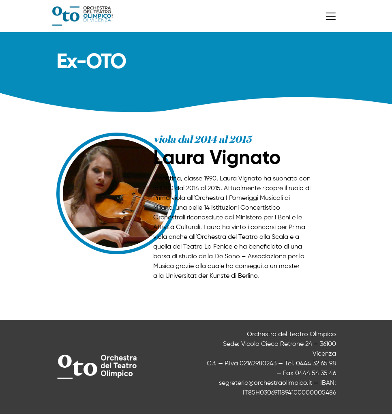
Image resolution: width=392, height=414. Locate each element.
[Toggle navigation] (330, 16)
